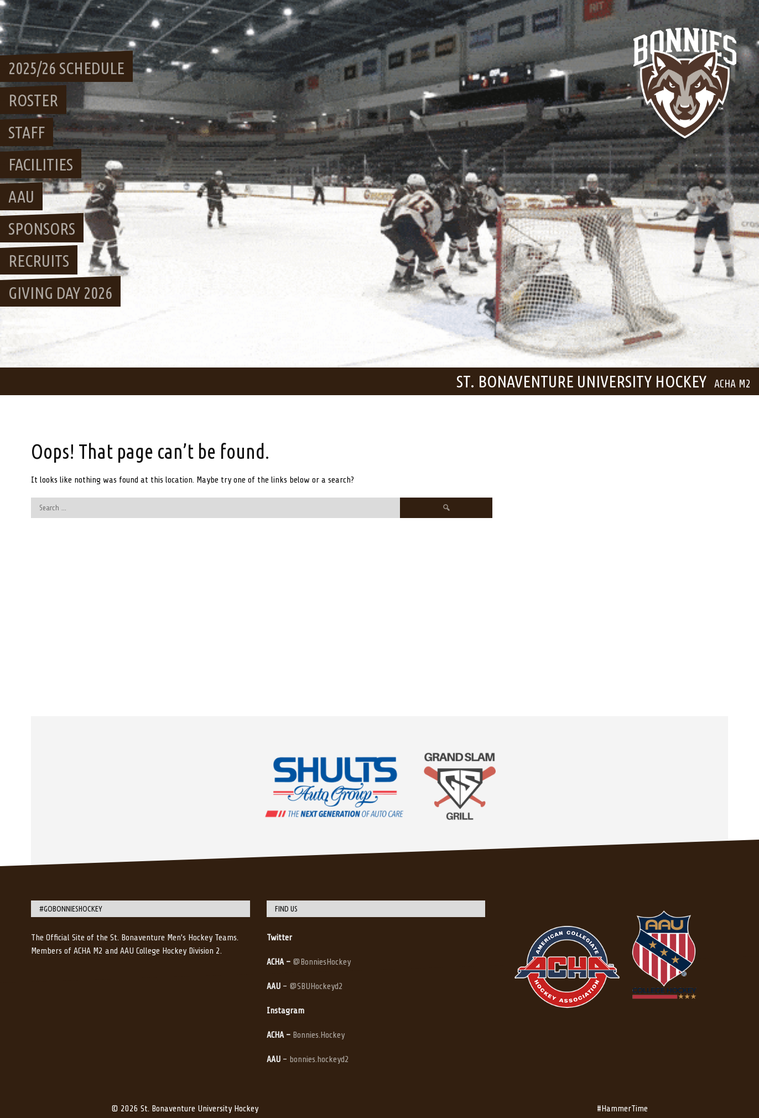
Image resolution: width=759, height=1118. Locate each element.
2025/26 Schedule (66, 68)
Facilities (40, 164)
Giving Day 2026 (60, 292)
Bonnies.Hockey (319, 1035)
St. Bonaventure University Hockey (581, 381)
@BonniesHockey (322, 962)
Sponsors (41, 228)
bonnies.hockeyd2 (319, 1059)
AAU (21, 196)
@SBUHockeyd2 (316, 986)
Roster (33, 100)
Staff (26, 132)
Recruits (38, 260)
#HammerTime (622, 1109)
